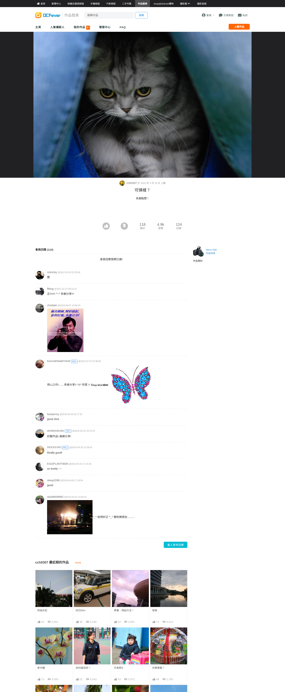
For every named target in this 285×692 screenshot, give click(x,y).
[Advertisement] (142, 212)
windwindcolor (55, 430)
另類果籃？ (158, 667)
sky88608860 (55, 496)
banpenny (53, 414)
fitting (50, 288)
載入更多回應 (175, 544)
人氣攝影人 (57, 27)
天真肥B (118, 667)
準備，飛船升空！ (124, 610)
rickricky (52, 272)
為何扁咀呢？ (83, 667)
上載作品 (239, 26)
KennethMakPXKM (58, 361)
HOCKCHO (54, 447)
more (78, 562)
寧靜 (154, 610)
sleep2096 (53, 480)
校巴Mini (80, 610)
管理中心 (105, 27)
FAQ (123, 27)
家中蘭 (41, 667)
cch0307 (128, 182)
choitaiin (52, 305)
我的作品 (82, 28)
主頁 (38, 27)
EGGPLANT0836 (57, 463)
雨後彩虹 (42, 610)
